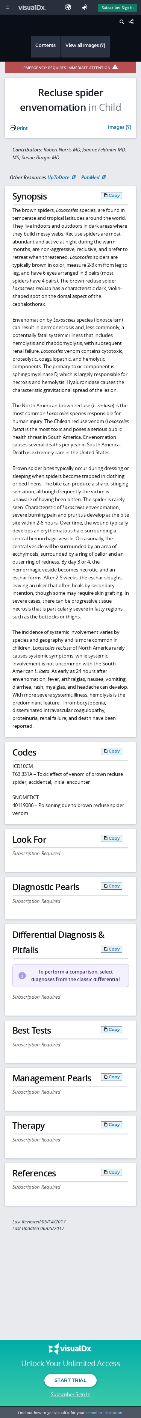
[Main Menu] (7, 7)
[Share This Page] (133, 22)
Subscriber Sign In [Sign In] (117, 7)
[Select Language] (70, 7)
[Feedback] (86, 7)
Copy (114, 195)
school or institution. (104, 1412)
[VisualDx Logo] (33, 7)
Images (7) (119, 127)
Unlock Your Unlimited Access (70, 1363)
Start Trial (70, 1380)
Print (19, 128)
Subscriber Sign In (71, 1394)
